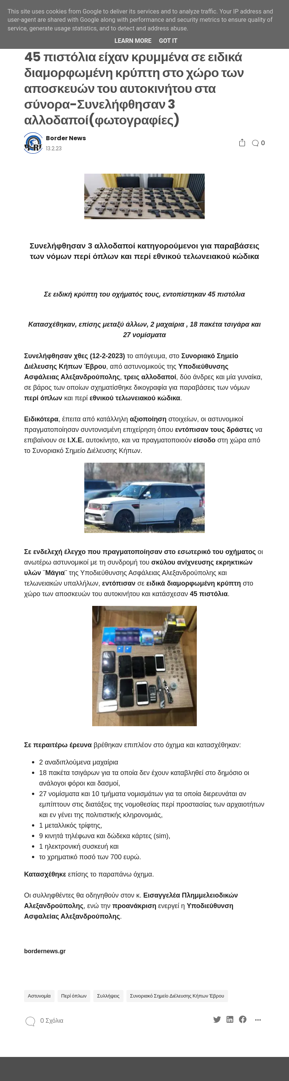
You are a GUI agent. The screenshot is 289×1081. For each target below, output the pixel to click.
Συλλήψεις (108, 995)
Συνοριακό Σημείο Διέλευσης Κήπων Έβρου (177, 995)
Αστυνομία (39, 995)
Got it (168, 40)
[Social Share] (242, 143)
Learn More (132, 40)
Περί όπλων (74, 995)
